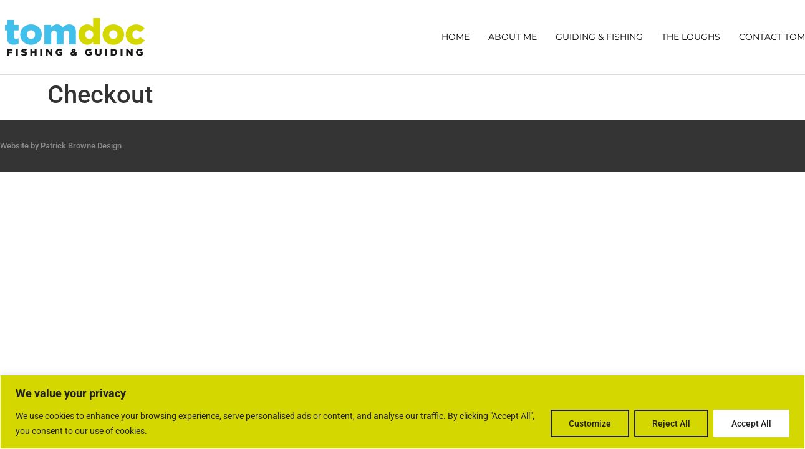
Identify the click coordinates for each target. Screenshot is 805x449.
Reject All (671, 423)
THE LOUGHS (691, 36)
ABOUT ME (512, 36)
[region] (402, 412)
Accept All (751, 423)
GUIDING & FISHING (599, 36)
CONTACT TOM (772, 36)
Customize (590, 423)
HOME (455, 36)
